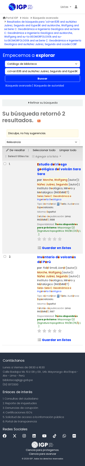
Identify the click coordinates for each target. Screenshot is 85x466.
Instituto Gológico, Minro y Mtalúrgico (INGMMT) (56, 190)
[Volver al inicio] (74, 455)
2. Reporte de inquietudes (20, 403)
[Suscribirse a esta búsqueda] (39, 120)
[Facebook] (5, 436)
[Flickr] (75, 436)
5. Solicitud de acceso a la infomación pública (33, 417)
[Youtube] (45, 436)
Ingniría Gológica (54, 198)
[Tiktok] (55, 436)
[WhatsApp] (65, 436)
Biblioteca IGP (10, 7)
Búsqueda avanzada (45, 18)
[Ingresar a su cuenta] (76, 7)
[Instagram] (25, 436)
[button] (66, 7)
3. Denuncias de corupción (20, 408)
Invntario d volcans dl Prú (56, 259)
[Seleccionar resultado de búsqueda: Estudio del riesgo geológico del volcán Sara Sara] (5, 164)
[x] (15, 436)
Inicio (25, 18)
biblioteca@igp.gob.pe (18, 380)
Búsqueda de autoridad (49, 85)
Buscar (42, 78)
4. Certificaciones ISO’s (17, 412)
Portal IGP (10, 18)
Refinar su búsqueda (44, 103)
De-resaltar (15, 150)
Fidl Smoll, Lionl (59, 268)
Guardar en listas (54, 248)
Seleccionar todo (44, 150)
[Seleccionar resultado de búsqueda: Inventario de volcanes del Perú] (5, 256)
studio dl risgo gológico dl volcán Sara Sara (59, 169)
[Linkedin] (35, 436)
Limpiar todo (68, 150)
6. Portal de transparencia (20, 421)
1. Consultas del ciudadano (20, 398)
